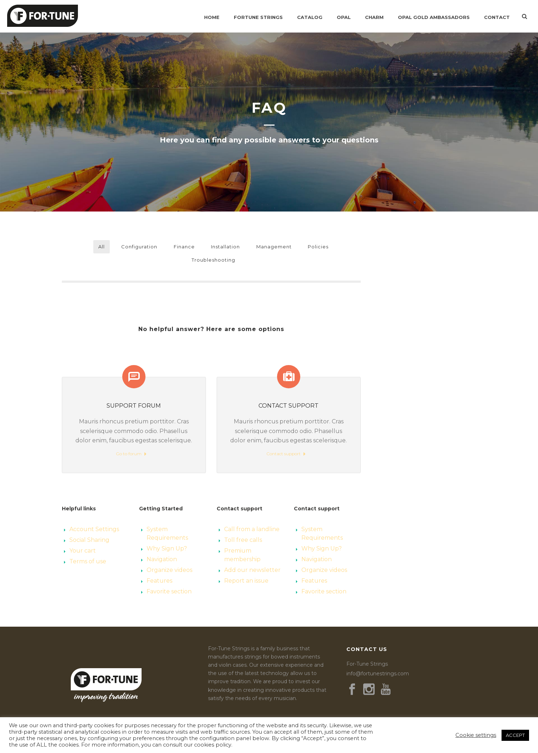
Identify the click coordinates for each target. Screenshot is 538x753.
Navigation (162, 559)
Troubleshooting (213, 260)
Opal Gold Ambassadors (434, 17)
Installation (225, 246)
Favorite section (169, 591)
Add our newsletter (252, 570)
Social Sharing (89, 539)
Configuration (139, 246)
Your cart (82, 550)
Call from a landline (252, 529)
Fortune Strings (258, 17)
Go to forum (131, 454)
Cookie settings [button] (475, 735)
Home (211, 17)
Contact (497, 17)
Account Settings (94, 529)
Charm (374, 17)
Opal (344, 17)
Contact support (286, 454)
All (101, 246)
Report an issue (246, 580)
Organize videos (169, 570)
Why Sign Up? (167, 548)
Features (159, 580)
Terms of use (87, 561)
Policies (318, 246)
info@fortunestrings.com (377, 673)
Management (274, 246)
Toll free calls (243, 539)
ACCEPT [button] (515, 735)
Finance (184, 246)
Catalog (309, 17)
